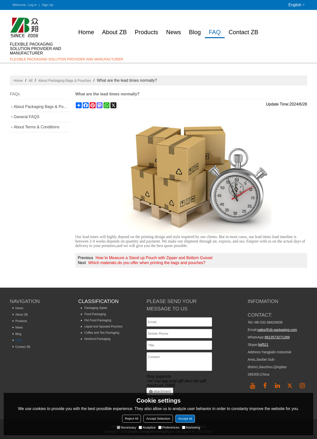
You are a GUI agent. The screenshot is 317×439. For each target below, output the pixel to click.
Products (146, 32)
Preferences (169, 427)
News (173, 32)
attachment (160, 391)
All (31, 80)
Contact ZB (243, 32)
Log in (32, 5)
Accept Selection (158, 418)
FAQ (215, 32)
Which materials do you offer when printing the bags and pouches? (146, 263)
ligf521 (263, 345)
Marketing (191, 427)
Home (86, 32)
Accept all (185, 418)
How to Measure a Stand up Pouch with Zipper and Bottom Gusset (154, 258)
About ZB (114, 32)
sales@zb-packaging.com (277, 330)
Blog (195, 32)
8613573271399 (277, 337)
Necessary (126, 427)
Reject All (131, 418)
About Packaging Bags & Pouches (64, 80)
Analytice (147, 427)
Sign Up (47, 5)
